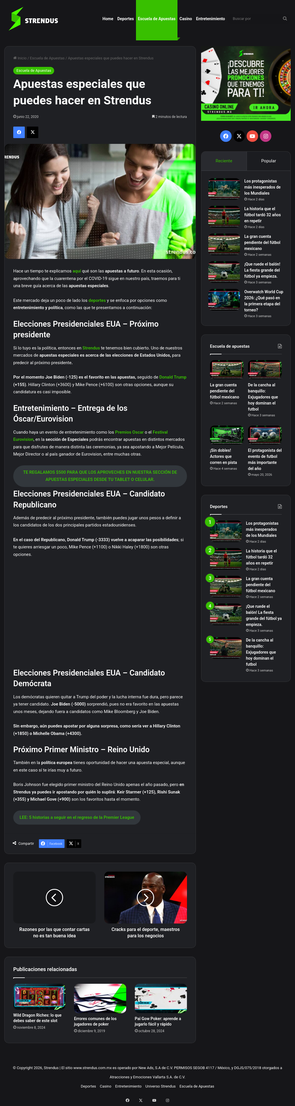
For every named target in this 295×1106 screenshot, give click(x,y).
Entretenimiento (210, 18)
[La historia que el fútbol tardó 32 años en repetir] (226, 218)
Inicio (20, 58)
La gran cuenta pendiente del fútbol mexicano (260, 244)
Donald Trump (172, 377)
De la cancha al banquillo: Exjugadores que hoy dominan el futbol (263, 406)
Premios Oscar (129, 432)
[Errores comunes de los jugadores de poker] (100, 998)
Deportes (125, 18)
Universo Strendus (160, 1086)
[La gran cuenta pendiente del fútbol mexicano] (226, 246)
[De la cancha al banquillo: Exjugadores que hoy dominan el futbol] (265, 378)
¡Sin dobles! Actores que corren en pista (223, 466)
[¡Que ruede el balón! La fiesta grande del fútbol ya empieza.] (226, 273)
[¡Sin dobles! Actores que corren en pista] (227, 444)
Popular (268, 160)
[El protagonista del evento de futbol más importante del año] (265, 444)
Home (108, 18)
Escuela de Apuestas (156, 18)
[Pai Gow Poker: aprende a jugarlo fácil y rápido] (161, 998)
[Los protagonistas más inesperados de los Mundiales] (226, 190)
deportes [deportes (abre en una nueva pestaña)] (97, 300)
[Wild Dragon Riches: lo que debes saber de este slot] (39, 997)
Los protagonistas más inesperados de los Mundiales (262, 188)
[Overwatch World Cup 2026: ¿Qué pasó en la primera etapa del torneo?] (226, 307)
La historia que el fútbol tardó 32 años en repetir (261, 216)
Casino (185, 18)
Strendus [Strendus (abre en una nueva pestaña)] (91, 348)
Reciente (223, 160)
